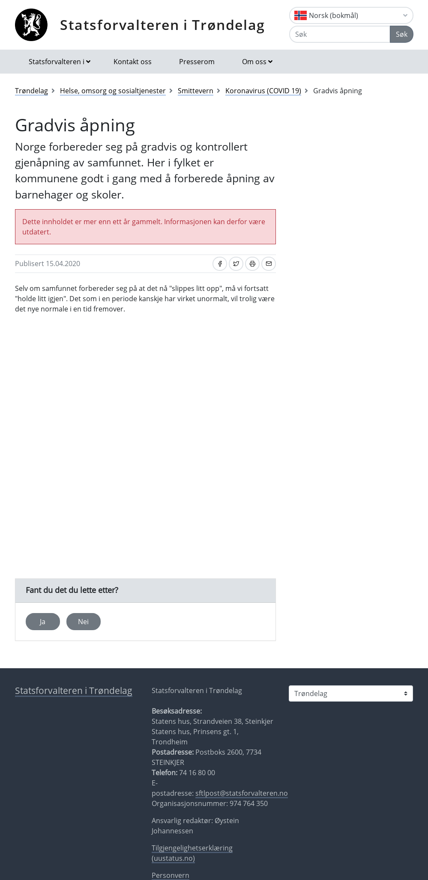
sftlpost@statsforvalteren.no (241, 793)
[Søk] (339, 34)
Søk (401, 34)
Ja (42, 621)
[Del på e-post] (268, 264)
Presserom (197, 61)
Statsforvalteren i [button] (56, 61)
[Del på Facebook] (220, 264)
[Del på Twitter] (236, 264)
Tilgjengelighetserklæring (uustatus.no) (192, 853)
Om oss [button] (254, 61)
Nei (83, 621)
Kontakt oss (133, 61)
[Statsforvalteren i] (351, 693)
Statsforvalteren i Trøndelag (162, 24)
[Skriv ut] (252, 264)
